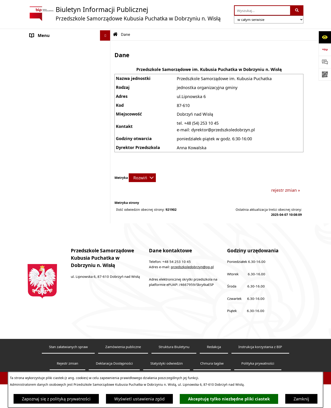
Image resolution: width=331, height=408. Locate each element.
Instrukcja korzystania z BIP (260, 354)
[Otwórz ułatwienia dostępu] (325, 37)
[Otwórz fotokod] (325, 74)
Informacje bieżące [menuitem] (48, 97)
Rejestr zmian (67, 371)
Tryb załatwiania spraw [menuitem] (52, 157)
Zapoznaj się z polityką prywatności (56, 399)
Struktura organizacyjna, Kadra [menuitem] (60, 122)
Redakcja (214, 354)
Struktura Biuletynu (174, 354)
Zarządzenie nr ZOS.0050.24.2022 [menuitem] (61, 224)
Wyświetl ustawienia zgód (139, 399)
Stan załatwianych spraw (68, 354)
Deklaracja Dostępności (114, 371)
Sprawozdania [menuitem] (43, 178)
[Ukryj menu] (105, 35)
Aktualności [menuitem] (41, 76)
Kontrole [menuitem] (38, 188)
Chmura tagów (212, 371)
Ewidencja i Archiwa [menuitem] (49, 137)
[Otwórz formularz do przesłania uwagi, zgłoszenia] (325, 62)
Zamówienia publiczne (123, 354)
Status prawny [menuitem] (43, 66)
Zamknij (301, 399)
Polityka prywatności (257, 371)
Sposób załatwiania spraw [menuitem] (55, 168)
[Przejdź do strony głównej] (124, 14)
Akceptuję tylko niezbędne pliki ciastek (229, 399)
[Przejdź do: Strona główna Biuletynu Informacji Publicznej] (115, 34)
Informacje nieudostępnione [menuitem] (57, 214)
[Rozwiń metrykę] (142, 177)
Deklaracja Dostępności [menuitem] (53, 87)
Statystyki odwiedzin (166, 371)
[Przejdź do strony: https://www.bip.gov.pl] (325, 49)
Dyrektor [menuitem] (38, 112)
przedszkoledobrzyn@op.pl (192, 274)
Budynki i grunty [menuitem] (46, 199)
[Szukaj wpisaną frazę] (297, 10)
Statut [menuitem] (36, 56)
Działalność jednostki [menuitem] (50, 147)
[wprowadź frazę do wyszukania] (262, 10)
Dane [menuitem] (35, 45)
